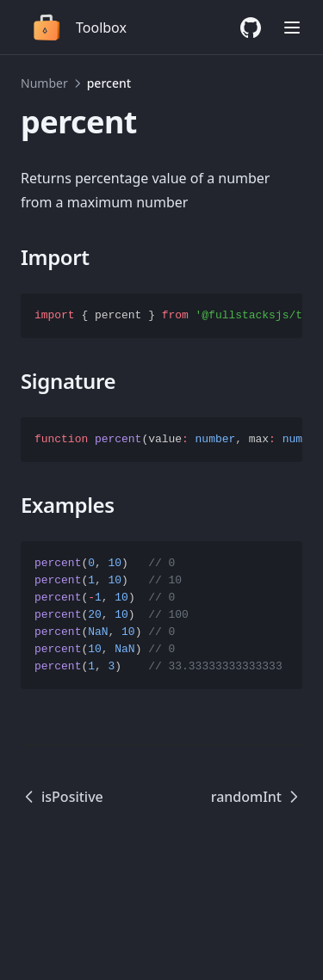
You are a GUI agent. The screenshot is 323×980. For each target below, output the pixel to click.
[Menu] (292, 27)
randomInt (256, 796)
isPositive (62, 796)
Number (44, 83)
